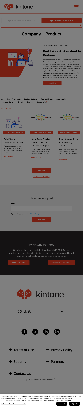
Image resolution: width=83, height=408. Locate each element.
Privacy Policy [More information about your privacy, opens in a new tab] (67, 400)
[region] (41, 401)
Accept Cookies (61, 404)
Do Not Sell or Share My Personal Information (13, 404)
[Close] (80, 397)
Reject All (74, 404)
